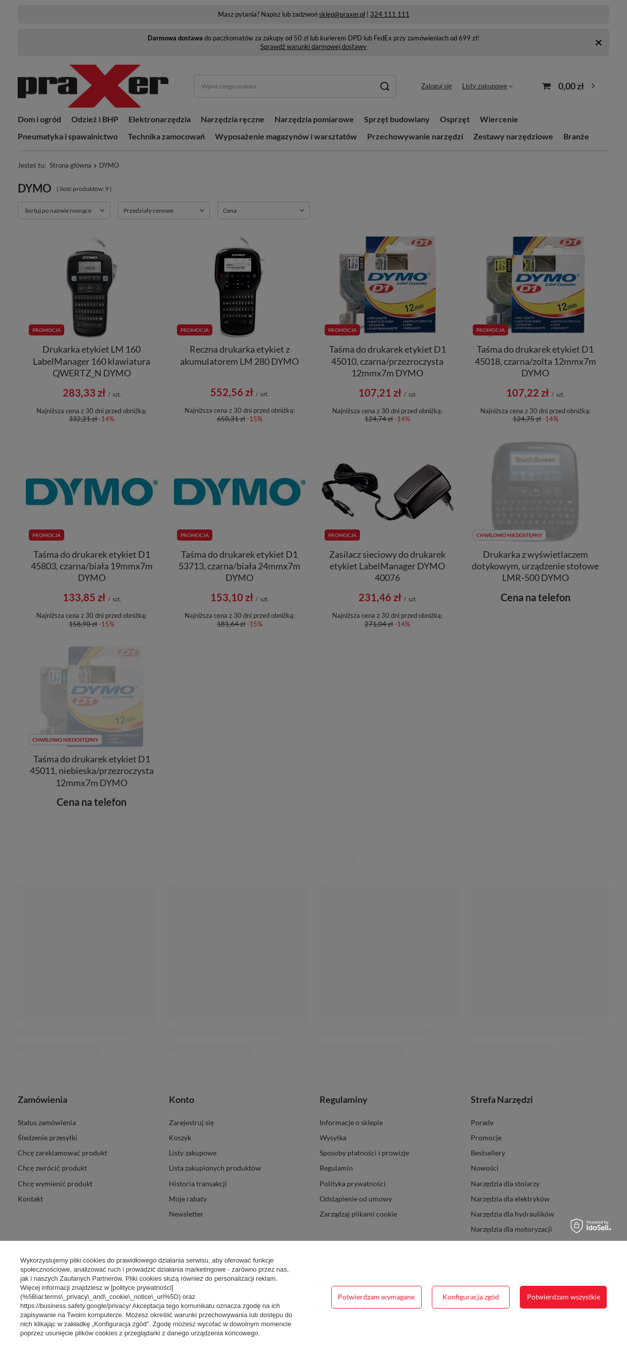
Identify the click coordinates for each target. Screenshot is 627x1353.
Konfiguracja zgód (470, 1296)
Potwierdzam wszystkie (563, 1296)
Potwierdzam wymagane (376, 1296)
